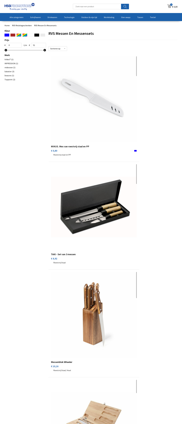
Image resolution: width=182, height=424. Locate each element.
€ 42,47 (97, 231)
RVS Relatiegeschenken (22, 25)
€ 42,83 (140, 231)
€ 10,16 (140, 102)
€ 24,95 (97, 164)
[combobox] (97, 6)
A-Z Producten (57, 391)
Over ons (54, 383)
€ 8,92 (97, 102)
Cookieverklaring (144, 387)
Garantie (97, 391)
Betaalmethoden (101, 387)
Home (7, 25)
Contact (97, 383)
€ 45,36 (97, 290)
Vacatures (98, 394)
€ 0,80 (54, 105)
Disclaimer (141, 394)
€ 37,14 (54, 227)
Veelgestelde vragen (59, 387)
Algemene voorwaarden (147, 383)
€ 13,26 (54, 164)
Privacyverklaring (144, 391)
